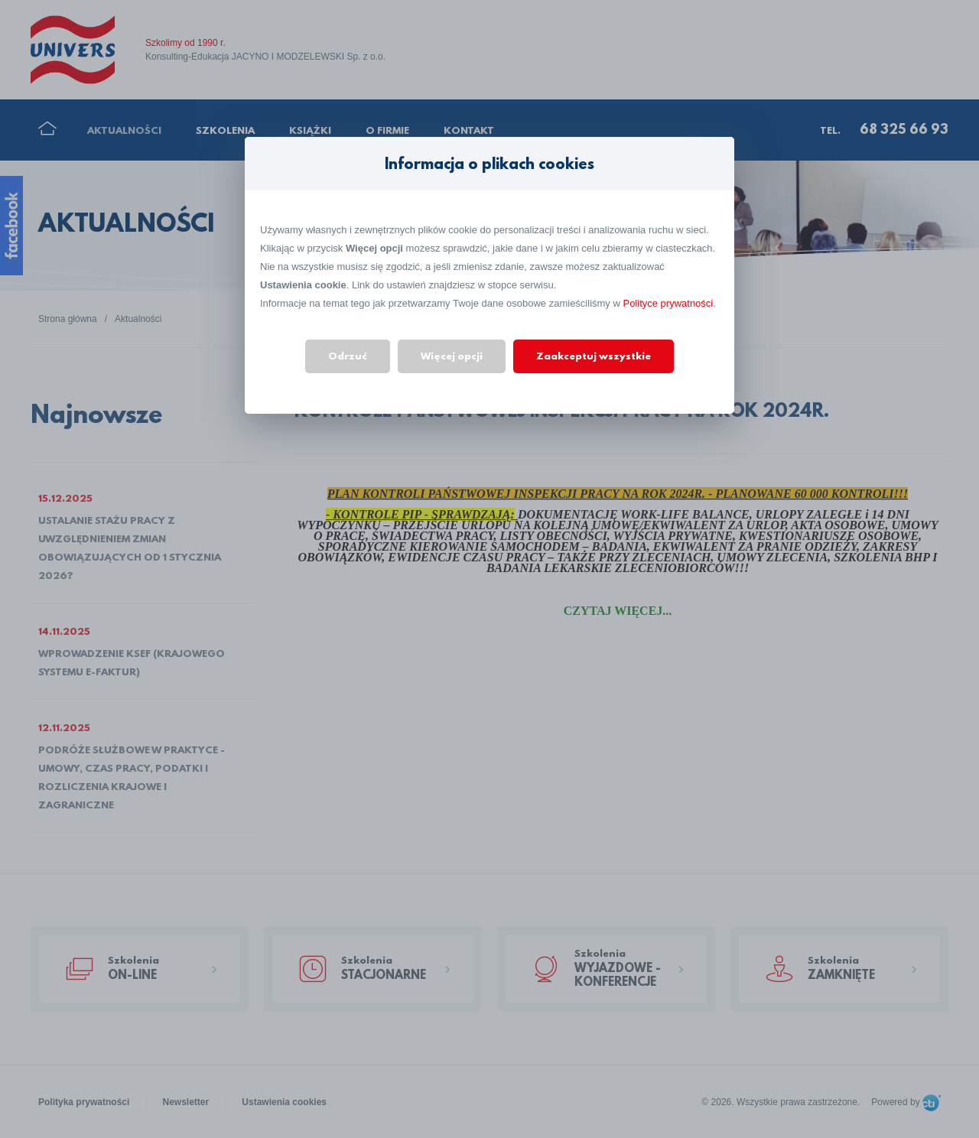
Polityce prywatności (668, 303)
